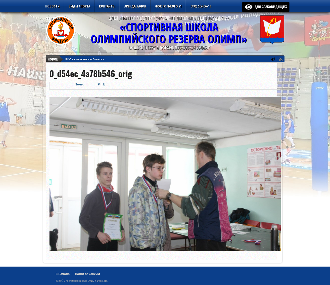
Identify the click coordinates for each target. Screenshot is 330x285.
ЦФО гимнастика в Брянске (84, 56)
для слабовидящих (266, 6)
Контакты (107, 6)
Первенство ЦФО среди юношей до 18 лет (95, 61)
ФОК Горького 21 (168, 6)
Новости (52, 6)
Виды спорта (79, 6)
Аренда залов (135, 6)
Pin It (101, 84)
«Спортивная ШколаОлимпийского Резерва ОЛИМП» (169, 32)
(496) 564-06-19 (200, 6)
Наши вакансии (87, 274)
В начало (63, 274)
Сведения (53, 18)
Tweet (80, 84)
